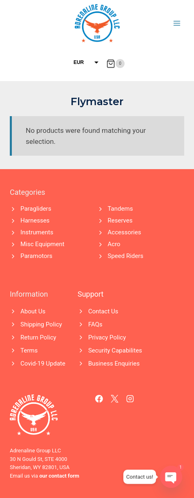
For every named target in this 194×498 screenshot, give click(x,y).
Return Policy (38, 337)
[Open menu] (176, 23)
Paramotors (36, 256)
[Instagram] (130, 399)
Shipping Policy (41, 324)
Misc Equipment (42, 244)
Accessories (124, 232)
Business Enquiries (114, 363)
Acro (114, 244)
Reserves (120, 220)
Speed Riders (126, 256)
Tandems (120, 208)
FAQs (95, 324)
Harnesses (34, 220)
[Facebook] (99, 399)
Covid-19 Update (42, 363)
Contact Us (103, 311)
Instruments (36, 232)
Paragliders (35, 208)
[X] (115, 399)
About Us (32, 311)
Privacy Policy (107, 337)
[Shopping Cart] (115, 63)
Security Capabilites (115, 350)
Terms (29, 350)
